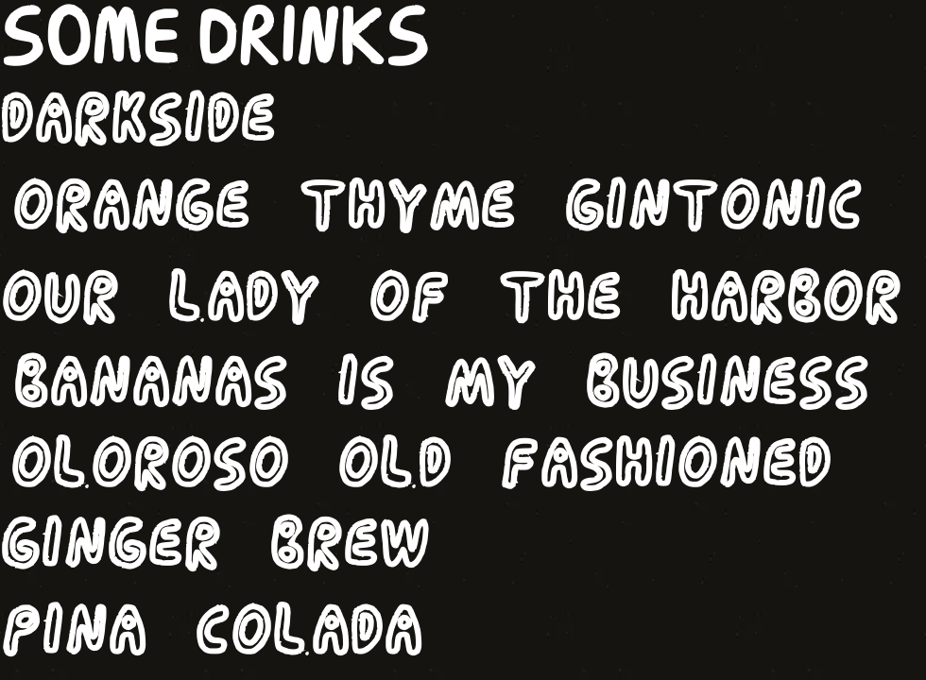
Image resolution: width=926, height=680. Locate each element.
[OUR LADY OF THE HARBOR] (462, 298)
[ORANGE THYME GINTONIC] (436, 206)
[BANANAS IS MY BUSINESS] (440, 383)
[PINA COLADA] (217, 631)
